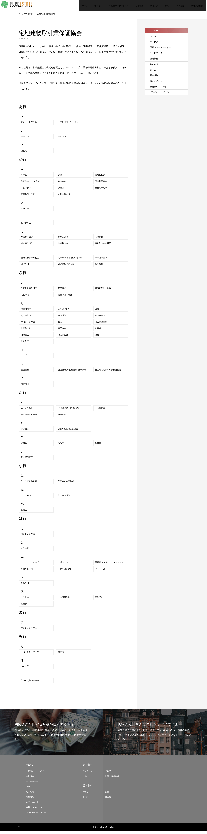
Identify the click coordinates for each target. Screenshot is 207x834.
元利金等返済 (64, 197)
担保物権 (62, 417)
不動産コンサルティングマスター (110, 565)
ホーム (67, 6)
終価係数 (62, 318)
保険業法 (99, 600)
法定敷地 (25, 600)
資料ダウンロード (158, 89)
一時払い (25, 139)
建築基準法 (63, 246)
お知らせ (136, 6)
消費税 (98, 331)
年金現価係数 (27, 498)
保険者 (24, 606)
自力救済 (25, 344)
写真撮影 (163, 6)
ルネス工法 (26, 669)
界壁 (60, 177)
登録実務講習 (27, 460)
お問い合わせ (179, 6)
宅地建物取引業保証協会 (69, 411)
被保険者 (25, 551)
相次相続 (25, 386)
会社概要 (122, 6)
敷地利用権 (26, 311)
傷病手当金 (63, 337)
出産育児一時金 (65, 297)
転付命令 (99, 445)
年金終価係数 (64, 498)
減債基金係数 (27, 246)
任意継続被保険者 (66, 484)
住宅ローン (100, 318)
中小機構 (25, 431)
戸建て (108, 774)
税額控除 (25, 372)
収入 (60, 324)
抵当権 (61, 445)
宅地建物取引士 (102, 411)
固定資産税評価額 (66, 267)
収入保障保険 (101, 324)
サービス (81, 6)
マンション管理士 (29, 630)
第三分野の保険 (28, 411)
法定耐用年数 (64, 600)
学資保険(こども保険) (30, 184)
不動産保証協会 (65, 571)
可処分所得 (26, 190)
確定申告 (62, 184)
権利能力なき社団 (103, 246)
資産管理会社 (64, 311)
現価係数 (99, 239)
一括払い (62, 139)
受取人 (24, 153)
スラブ (24, 358)
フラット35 (100, 571)
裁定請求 (62, 291)
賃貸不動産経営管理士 (68, 431)
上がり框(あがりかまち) (68, 125)
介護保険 (25, 177)
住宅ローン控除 (28, 324)
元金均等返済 (101, 190)
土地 (85, 779)
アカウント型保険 (29, 125)
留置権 (61, 655)
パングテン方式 (28, 536)
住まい (86, 794)
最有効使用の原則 (103, 291)
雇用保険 (99, 267)
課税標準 (62, 190)
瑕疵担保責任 (101, 184)
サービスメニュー (158, 55)
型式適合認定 (27, 239)
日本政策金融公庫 (29, 484)
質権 (97, 311)
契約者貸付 (63, 239)
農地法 (24, 512)
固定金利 (25, 267)
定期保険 (25, 445)
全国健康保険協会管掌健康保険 (72, 372)
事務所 (86, 800)
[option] (51, 735)
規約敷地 (25, 211)
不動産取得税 (27, 571)
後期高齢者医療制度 (30, 260)
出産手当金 (26, 331)
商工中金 (62, 331)
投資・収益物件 (112, 779)
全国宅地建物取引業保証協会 (108, 372)
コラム (149, 6)
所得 (97, 337)
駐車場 (108, 800)
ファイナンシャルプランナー (34, 565)
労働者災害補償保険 (30, 683)
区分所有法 (26, 225)
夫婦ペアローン (65, 565)
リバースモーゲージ (30, 655)
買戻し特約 (100, 177)
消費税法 (25, 337)
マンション (88, 774)
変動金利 (25, 586)
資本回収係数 (27, 318)
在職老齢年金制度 (29, 291)
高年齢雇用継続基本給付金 (70, 260)
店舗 (107, 794)
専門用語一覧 (32, 784)
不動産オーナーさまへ (101, 6)
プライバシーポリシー (160, 95)
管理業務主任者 (28, 197)
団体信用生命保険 (29, 417)
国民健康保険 (101, 260)
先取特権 (25, 297)
